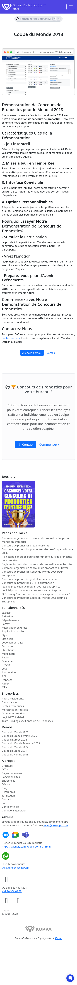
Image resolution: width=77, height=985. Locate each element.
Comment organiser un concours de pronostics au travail (35, 568)
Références (8, 792)
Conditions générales (14, 810)
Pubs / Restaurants (13, 698)
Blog (4, 788)
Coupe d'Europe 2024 (14, 739)
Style (4, 635)
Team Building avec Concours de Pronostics (27, 721)
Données (7, 680)
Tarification (8, 795)
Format (6, 624)
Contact (6, 799)
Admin (6, 683)
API (4, 676)
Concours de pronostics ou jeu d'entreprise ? (28, 583)
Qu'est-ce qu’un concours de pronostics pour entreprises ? (36, 594)
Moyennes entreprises (15, 709)
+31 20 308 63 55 (12, 891)
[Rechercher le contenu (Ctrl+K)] (38, 19)
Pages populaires (12, 773)
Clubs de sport (10, 702)
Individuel (7, 616)
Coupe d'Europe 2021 (14, 751)
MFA (4, 687)
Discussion (8, 646)
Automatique (9, 672)
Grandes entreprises (14, 713)
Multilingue (8, 653)
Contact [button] (25, 444)
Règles (6, 657)
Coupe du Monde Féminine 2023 (21, 743)
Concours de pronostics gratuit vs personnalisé (29, 579)
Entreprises (8, 780)
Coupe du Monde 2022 (15, 747)
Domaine (7, 661)
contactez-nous (11, 338)
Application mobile (13, 631)
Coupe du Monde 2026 (15, 732)
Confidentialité (10, 806)
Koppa (58, 938)
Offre (5, 769)
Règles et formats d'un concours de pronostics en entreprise (37, 564)
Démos (50, 353)
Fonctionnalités (11, 777)
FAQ (4, 803)
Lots (4, 668)
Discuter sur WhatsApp (15, 867)
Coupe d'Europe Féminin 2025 (19, 736)
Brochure (7, 765)
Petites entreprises (13, 706)
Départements (10, 620)
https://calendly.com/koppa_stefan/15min (26, 846)
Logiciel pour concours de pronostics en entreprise (31, 590)
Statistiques (8, 650)
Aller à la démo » (32, 353)
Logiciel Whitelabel (13, 717)
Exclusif (6, 612)
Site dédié (7, 639)
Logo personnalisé (12, 642)
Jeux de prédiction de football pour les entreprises (31, 586)
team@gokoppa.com (55, 825)
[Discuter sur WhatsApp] (6, 856)
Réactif (6, 665)
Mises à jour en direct (14, 627)
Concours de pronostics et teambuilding (25, 545)
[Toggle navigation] (70, 7)
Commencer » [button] (49, 444)
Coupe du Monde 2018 (15, 754)
